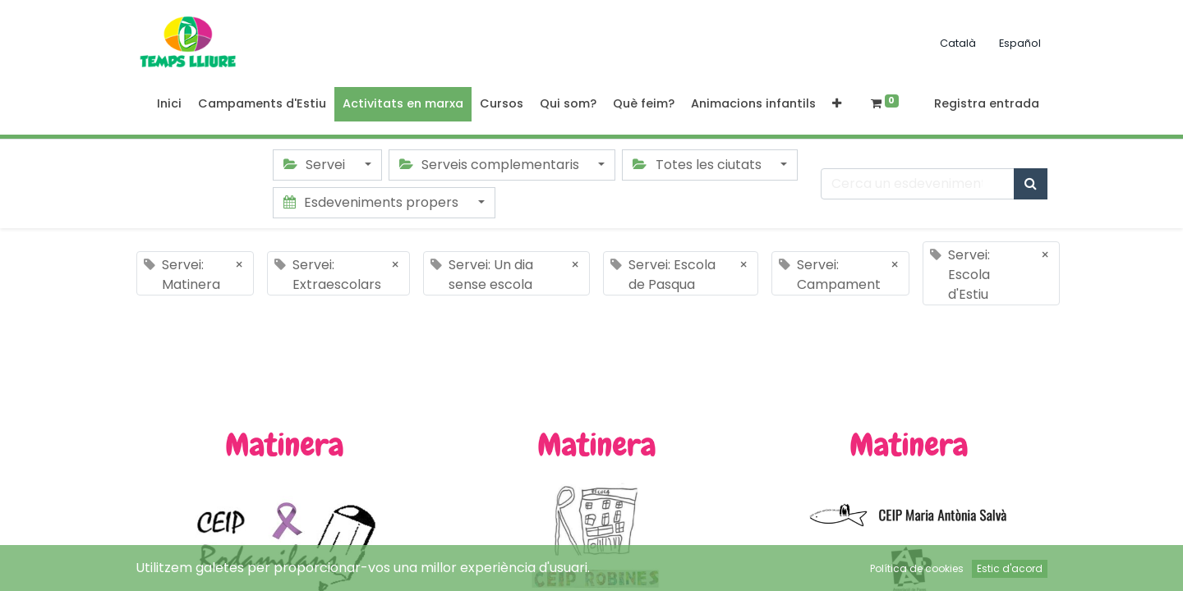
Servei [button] (315, 164)
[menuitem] (169, 104)
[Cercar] (1030, 183)
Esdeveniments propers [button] (372, 202)
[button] (836, 104)
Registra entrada (986, 103)
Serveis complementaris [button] (490, 164)
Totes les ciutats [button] (698, 164)
